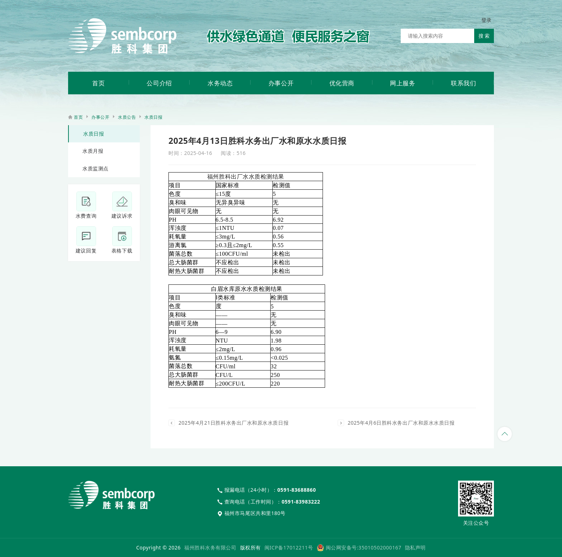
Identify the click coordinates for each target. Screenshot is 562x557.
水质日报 (153, 117)
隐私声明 (415, 547)
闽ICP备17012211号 (289, 547)
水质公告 (127, 117)
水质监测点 (95, 168)
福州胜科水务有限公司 (210, 547)
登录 (486, 19)
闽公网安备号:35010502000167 (363, 547)
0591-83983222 (301, 501)
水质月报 (92, 150)
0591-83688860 (296, 489)
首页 (78, 117)
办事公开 (100, 117)
